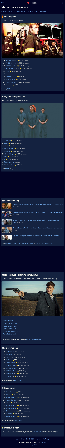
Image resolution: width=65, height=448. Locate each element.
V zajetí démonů (11, 408)
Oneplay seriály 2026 (10, 323)
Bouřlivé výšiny (11, 365)
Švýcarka (9, 414)
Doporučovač (37, 432)
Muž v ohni (9, 354)
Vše (51, 243)
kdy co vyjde (18, 380)
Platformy (46, 439)
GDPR (35, 445)
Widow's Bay (10, 352)
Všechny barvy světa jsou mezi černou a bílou (11, 416)
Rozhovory (45, 243)
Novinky (8, 243)
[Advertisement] (32, 185)
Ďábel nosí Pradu (9, 165)
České (14, 243)
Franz (8, 357)
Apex (7, 71)
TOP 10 (7, 169)
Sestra (8, 403)
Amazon (30, 11)
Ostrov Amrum (10, 363)
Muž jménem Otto (11, 63)
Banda (6, 146)
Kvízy (32, 243)
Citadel (8, 376)
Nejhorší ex (9, 373)
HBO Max (17, 11)
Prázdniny (9, 85)
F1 (4, 159)
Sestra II (8, 394)
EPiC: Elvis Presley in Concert (11, 371)
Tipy (19, 243)
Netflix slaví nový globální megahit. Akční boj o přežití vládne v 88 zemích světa (38, 204)
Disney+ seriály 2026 (10, 329)
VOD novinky (11, 89)
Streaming (25, 243)
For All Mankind (9, 148)
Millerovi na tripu (11, 82)
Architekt (9, 360)
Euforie (6, 143)
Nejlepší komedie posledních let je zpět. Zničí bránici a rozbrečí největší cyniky (38, 212)
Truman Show (10, 79)
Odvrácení (7, 140)
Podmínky (30, 445)
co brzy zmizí (17, 420)
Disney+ (23, 11)
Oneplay (3, 11)
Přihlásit (4, 3)
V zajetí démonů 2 (11, 405)
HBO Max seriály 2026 (10, 326)
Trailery (37, 243)
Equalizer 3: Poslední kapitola (11, 76)
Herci (28, 439)
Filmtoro (43, 442)
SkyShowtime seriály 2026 (11, 331)
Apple (36, 11)
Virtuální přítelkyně (11, 368)
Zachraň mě (10, 60)
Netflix (10, 11)
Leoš (7, 74)
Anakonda (7, 151)
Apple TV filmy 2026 (9, 334)
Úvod (18, 439)
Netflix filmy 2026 (8, 321)
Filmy (23, 439)
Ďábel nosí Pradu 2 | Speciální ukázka (9, 162)
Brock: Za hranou (11, 411)
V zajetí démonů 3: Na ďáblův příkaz (11, 397)
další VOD (43, 11)
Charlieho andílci (11, 66)
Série (33, 439)
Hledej (61, 3)
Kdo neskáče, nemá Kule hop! (9, 154)
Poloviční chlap (11, 68)
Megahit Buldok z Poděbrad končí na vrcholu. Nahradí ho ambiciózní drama (37, 228)
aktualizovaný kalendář (33, 339)
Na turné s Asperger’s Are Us (11, 400)
